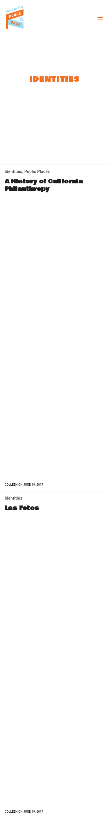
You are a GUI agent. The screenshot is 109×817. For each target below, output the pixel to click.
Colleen (11, 484)
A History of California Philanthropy (44, 185)
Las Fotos (22, 508)
